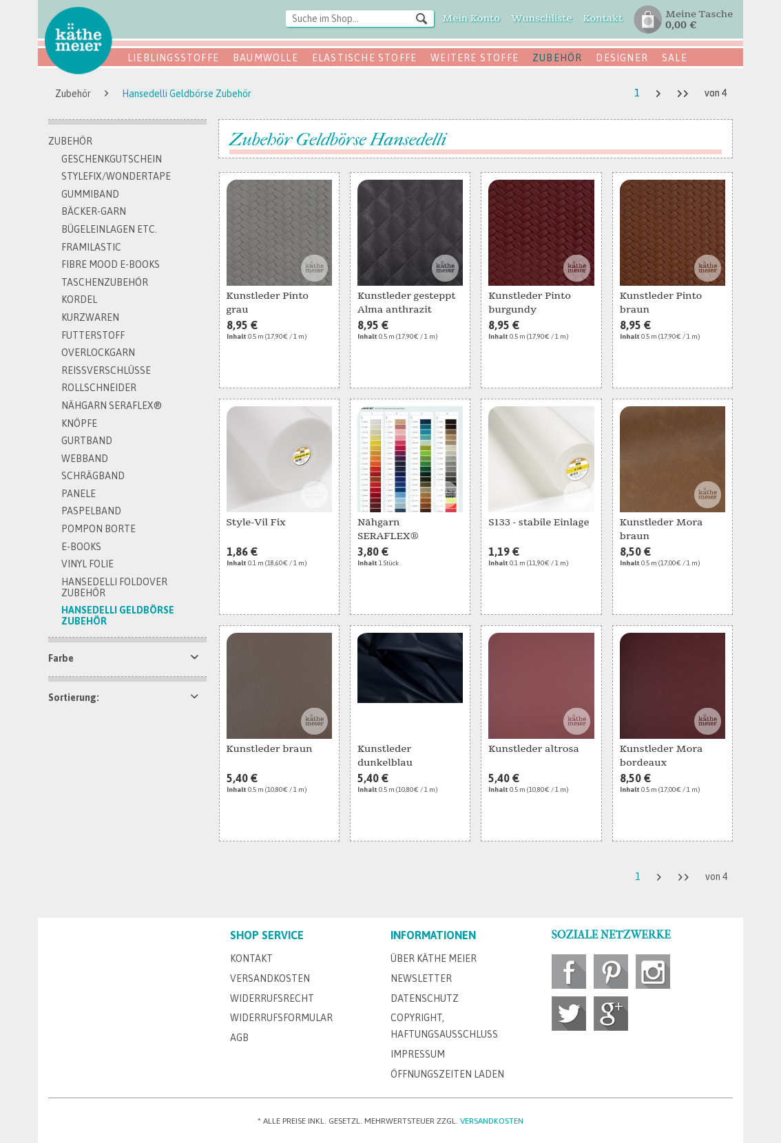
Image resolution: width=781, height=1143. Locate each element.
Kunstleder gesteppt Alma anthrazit (406, 302)
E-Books (81, 546)
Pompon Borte (98, 528)
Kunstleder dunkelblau (385, 755)
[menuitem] (360, 19)
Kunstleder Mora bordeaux (661, 755)
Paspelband (91, 510)
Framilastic (91, 247)
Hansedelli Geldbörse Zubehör (117, 616)
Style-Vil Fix (256, 522)
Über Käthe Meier (433, 958)
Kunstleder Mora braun (661, 529)
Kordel (79, 299)
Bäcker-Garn (93, 211)
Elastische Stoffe (364, 57)
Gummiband (90, 194)
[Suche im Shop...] (360, 18)
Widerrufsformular (281, 1017)
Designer (622, 57)
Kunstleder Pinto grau (268, 302)
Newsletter (421, 978)
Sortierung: (73, 697)
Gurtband (86, 440)
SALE (674, 57)
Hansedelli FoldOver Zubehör (114, 587)
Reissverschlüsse (106, 370)
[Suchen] (421, 18)
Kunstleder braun (270, 748)
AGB (239, 1037)
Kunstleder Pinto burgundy (529, 302)
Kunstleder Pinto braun (661, 302)
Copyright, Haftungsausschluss (444, 1026)
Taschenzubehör (104, 282)
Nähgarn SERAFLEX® (111, 405)
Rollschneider (98, 387)
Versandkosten (270, 978)
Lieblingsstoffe (173, 57)
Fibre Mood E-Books (110, 264)
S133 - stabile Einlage (538, 522)
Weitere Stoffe (474, 57)
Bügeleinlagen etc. (109, 229)
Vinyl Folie (87, 563)
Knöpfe (79, 423)
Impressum (417, 1054)
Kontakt (251, 958)
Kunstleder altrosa (533, 748)
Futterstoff (93, 335)
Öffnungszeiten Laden (447, 1074)
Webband (84, 458)
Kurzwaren (90, 317)
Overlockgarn (98, 352)
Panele (78, 493)
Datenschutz (424, 998)
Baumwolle (265, 57)
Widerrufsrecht (272, 998)
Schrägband (93, 475)
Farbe (61, 658)
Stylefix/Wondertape (116, 176)
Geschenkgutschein (111, 159)
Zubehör (557, 57)
